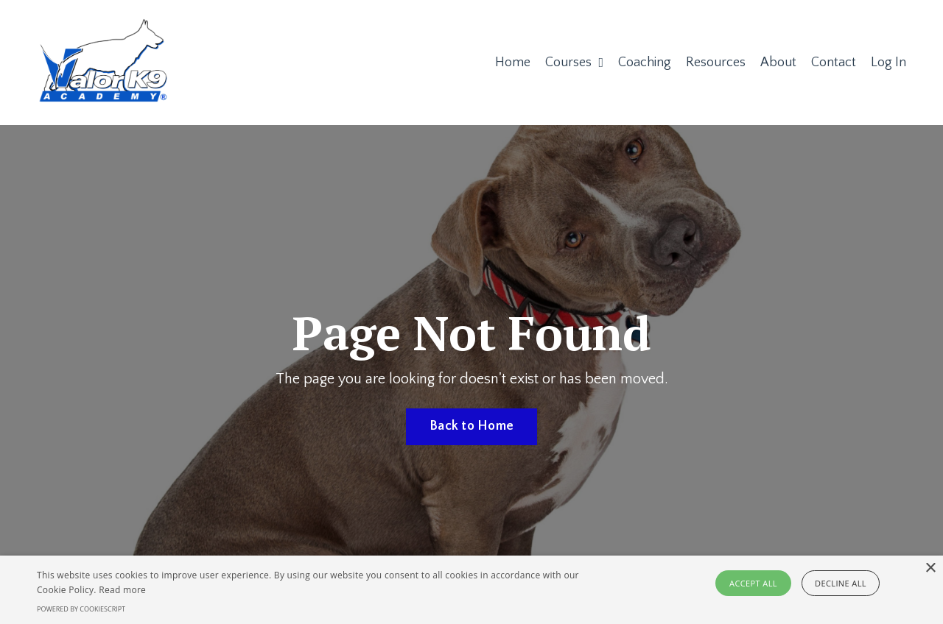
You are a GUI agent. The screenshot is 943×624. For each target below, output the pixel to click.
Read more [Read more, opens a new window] (122, 590)
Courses (574, 62)
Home (512, 62)
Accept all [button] (753, 583)
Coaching (644, 62)
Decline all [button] (840, 583)
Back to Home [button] (471, 426)
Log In (888, 62)
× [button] (930, 568)
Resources (716, 62)
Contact (833, 62)
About (778, 62)
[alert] (471, 590)
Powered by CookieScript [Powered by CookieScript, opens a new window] (81, 609)
